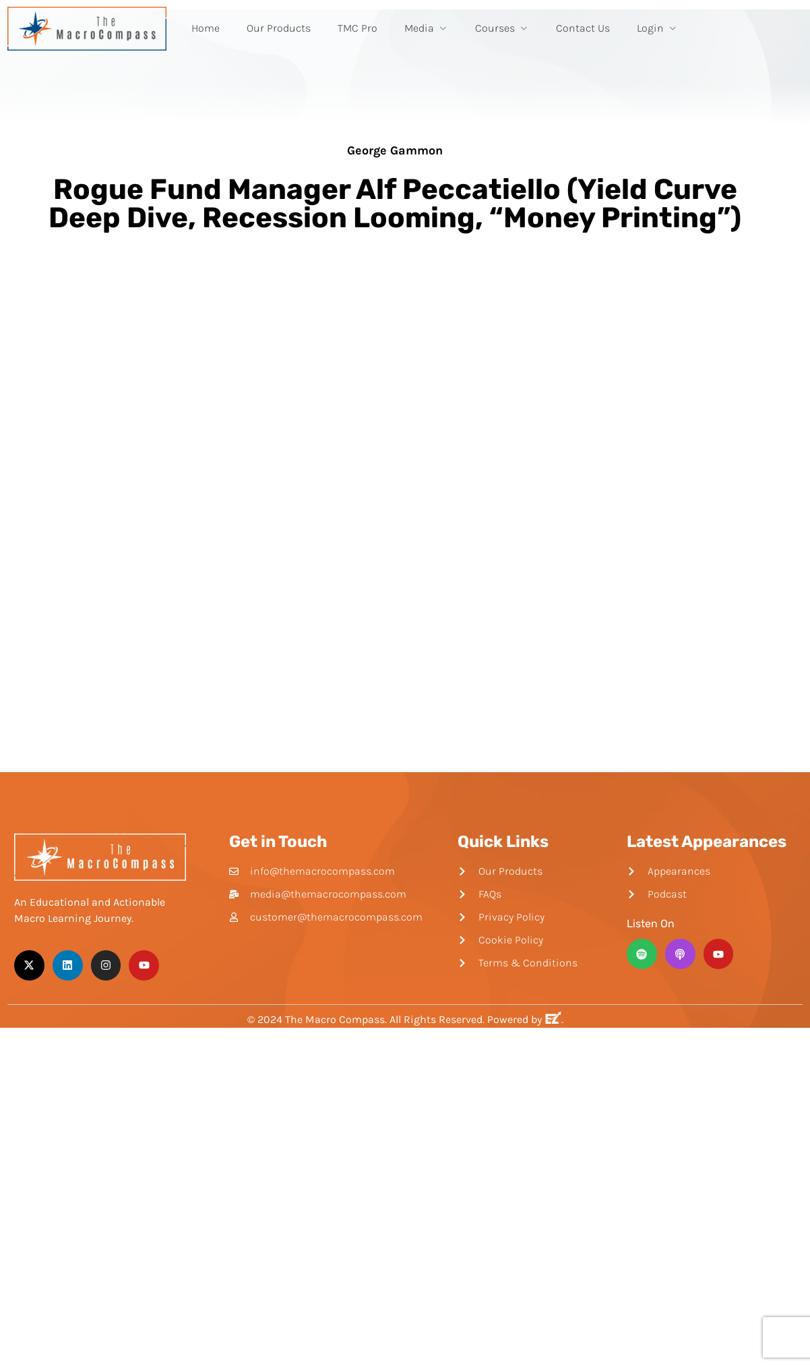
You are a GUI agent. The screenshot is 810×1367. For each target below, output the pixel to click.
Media (426, 28)
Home (205, 28)
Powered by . (525, 1019)
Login (657, 28)
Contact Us (583, 28)
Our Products (279, 28)
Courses (502, 28)
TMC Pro (357, 28)
